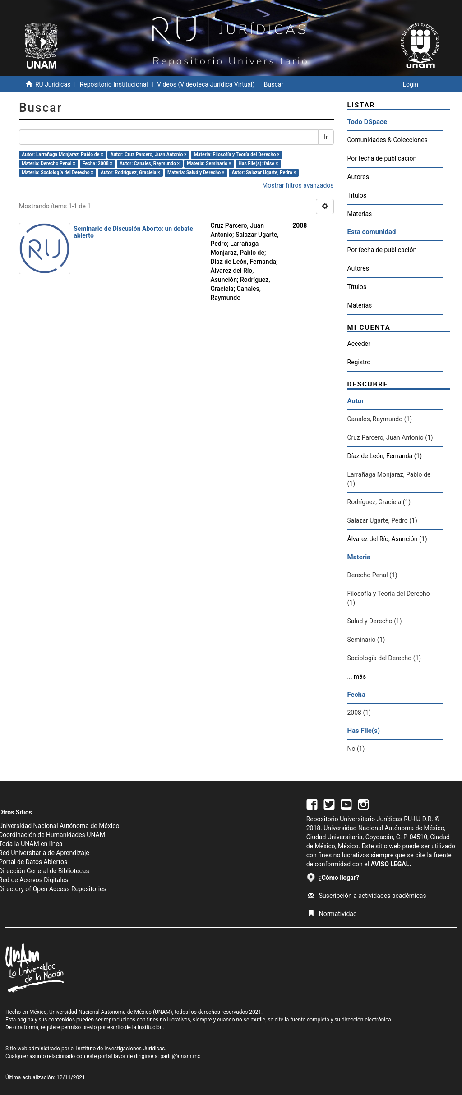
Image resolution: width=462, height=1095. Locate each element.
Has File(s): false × (258, 163)
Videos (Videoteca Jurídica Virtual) (205, 84)
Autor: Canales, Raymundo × (150, 163)
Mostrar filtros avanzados (298, 185)
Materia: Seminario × (209, 163)
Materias (359, 213)
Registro (359, 362)
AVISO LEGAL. (390, 864)
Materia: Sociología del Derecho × (57, 172)
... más (356, 676)
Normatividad (332, 913)
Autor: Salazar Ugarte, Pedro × (263, 172)
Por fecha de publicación (382, 158)
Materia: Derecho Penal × (48, 163)
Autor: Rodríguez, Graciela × (130, 172)
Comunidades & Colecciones (387, 139)
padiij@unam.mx (180, 1056)
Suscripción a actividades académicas (367, 895)
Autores (358, 176)
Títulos (357, 195)
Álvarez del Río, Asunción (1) (387, 539)
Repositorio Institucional (114, 84)
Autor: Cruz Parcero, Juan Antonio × (149, 154)
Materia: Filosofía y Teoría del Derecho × (237, 154)
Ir (326, 137)
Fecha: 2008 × (97, 163)
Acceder (358, 343)
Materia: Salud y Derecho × (195, 172)
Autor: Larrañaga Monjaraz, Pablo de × (62, 154)
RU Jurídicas (52, 84)
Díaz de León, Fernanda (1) (384, 456)
